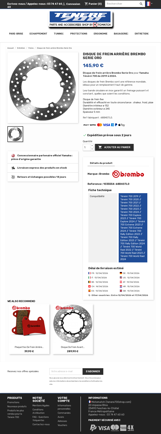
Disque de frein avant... (73, 347)
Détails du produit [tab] (101, 163)
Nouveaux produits (17, 406)
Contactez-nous (41, 424)
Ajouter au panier (114, 147)
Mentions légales (41, 405)
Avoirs (61, 417)
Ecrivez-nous (16, 3)
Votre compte (64, 399)
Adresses (62, 421)
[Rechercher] (125, 3)
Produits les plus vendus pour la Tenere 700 (15, 414)
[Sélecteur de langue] (150, 4)
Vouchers (62, 425)
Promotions (13, 402)
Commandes (64, 413)
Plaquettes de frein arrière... (29, 347)
